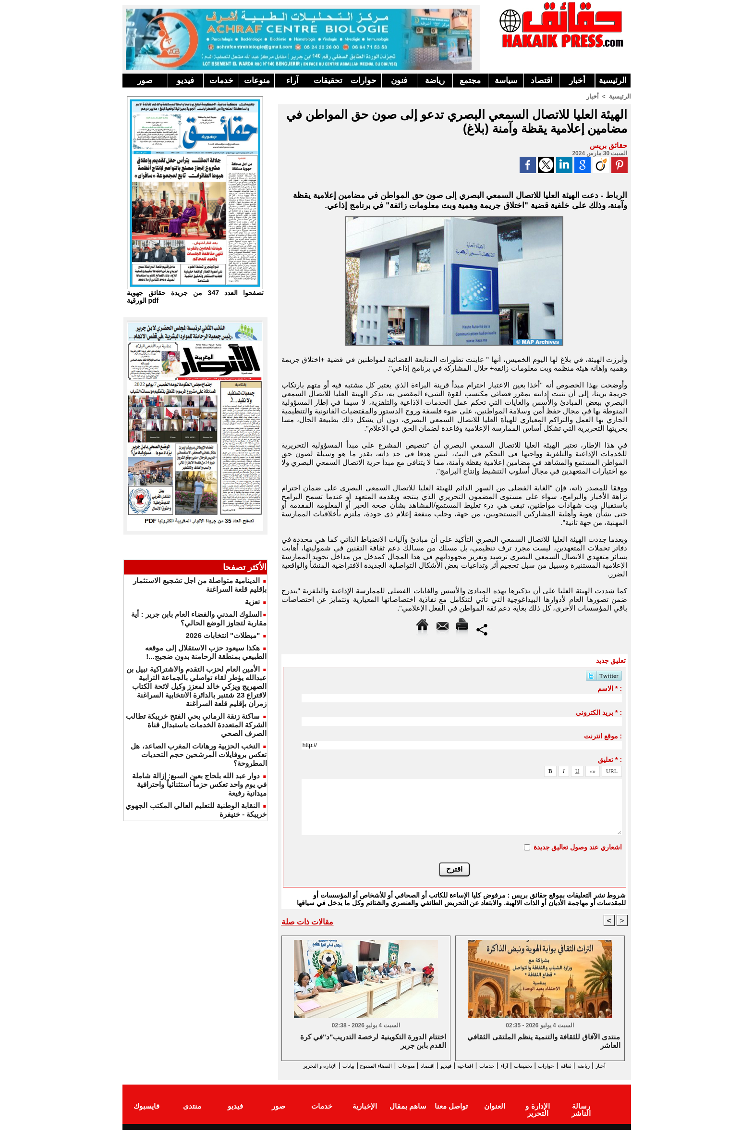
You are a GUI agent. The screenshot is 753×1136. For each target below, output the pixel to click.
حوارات (363, 80)
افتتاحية (445, 1065)
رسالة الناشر (580, 1114)
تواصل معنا (451, 1114)
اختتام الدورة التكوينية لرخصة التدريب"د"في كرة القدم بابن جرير (373, 1041)
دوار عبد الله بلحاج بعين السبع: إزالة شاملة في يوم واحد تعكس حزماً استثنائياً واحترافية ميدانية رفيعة (199, 784)
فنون (399, 80)
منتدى (192, 1114)
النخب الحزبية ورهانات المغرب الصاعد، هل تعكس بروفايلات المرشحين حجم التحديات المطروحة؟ (199, 754)
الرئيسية (613, 80)
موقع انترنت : (603, 735)
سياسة (506, 80)
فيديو (185, 80)
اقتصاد (542, 80)
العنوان (494, 1114)
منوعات (257, 80)
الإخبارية (364, 1114)
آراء (292, 80)
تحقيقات (328, 80)
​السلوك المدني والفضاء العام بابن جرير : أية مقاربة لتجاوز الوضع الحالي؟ (199, 618)
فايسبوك (146, 1114)
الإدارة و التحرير (452, 1074)
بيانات (292, 1065)
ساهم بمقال (407, 1114)
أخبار (577, 80)
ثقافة (574, 1065)
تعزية (252, 602)
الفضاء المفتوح (328, 1065)
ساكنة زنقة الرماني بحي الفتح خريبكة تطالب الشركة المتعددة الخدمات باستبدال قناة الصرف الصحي (196, 724)
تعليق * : (610, 759)
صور (144, 80)
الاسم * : (609, 688)
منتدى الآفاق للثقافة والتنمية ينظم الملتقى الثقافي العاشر (543, 1041)
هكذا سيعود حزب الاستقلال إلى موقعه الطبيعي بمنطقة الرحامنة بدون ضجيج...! (206, 652)
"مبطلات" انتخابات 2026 (222, 635)
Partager (484, 628)
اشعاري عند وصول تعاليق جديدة (578, 846)
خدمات (221, 80)
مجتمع (470, 80)
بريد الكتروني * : (599, 712)
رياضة (435, 80)
